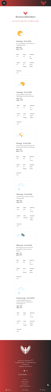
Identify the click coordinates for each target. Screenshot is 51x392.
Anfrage (26, 390)
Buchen (43, 390)
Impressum (25, 379)
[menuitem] (25, 371)
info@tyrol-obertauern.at (25, 366)
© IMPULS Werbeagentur (25, 386)
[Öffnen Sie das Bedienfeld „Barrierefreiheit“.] (48, 384)
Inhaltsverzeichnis (25, 381)
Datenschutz (25, 384)
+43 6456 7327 (25, 364)
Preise (9, 390)
